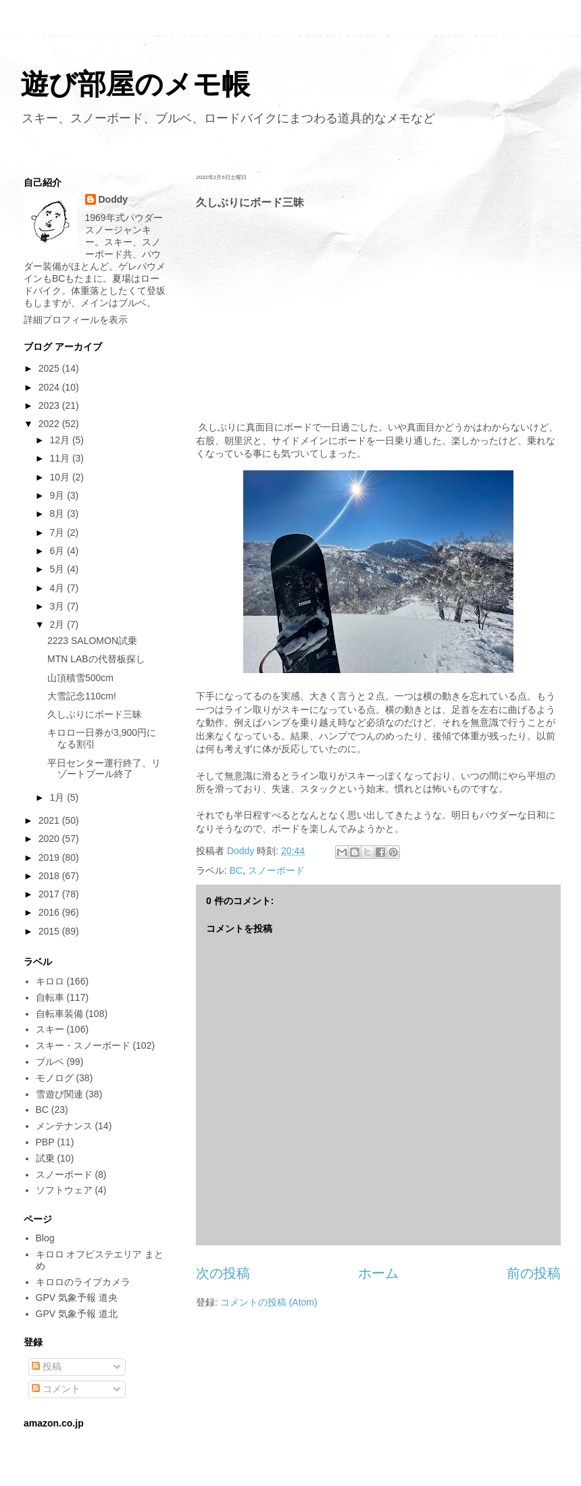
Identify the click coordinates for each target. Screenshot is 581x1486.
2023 (50, 405)
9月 (58, 495)
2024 (50, 387)
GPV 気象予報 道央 (77, 1297)
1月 (58, 797)
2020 (50, 838)
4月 (58, 588)
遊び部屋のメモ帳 (135, 84)
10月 (60, 477)
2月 (58, 624)
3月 (58, 606)
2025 (50, 368)
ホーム (378, 1273)
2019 (50, 857)
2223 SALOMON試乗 (92, 640)
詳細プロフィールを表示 (76, 319)
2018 (50, 875)
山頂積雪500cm (80, 677)
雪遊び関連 (59, 1094)
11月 (60, 458)
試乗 (45, 1158)
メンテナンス (64, 1125)
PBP (45, 1142)
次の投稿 (223, 1273)
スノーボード (276, 870)
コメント (56, 1388)
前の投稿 (534, 1273)
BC (236, 870)
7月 (58, 532)
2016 (50, 912)
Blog (45, 1238)
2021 (50, 820)
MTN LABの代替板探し (96, 658)
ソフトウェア (64, 1190)
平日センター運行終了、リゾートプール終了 (104, 769)
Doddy (113, 199)
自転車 (50, 997)
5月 (58, 569)
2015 (50, 931)
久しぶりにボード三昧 (94, 714)
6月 (58, 550)
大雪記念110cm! (81, 696)
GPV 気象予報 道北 (77, 1313)
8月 (58, 513)
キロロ (50, 981)
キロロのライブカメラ (83, 1282)
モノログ (55, 1077)
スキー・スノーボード (83, 1045)
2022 (50, 423)
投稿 (46, 1366)
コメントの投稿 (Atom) (269, 1302)
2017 (50, 894)
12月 (60, 440)
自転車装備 (59, 1013)
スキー (50, 1029)
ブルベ (50, 1061)
